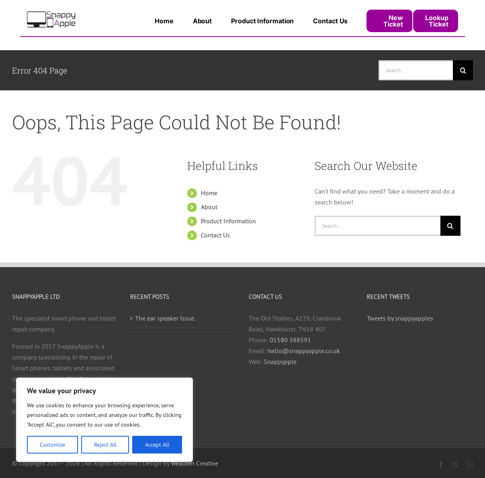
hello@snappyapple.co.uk (304, 351)
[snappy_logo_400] (52, 13)
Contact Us (215, 235)
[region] (104, 420)
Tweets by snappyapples (400, 318)
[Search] (463, 70)
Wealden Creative (194, 463)
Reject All (105, 444)
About (209, 207)
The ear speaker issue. (165, 318)
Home (209, 193)
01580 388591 (290, 340)
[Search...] (416, 70)
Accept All (157, 444)
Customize (52, 444)
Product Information (228, 221)
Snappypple (280, 361)
